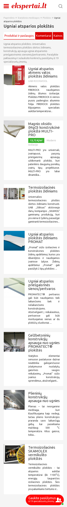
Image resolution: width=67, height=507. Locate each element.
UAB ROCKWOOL (38, 81)
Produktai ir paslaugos (19, 35)
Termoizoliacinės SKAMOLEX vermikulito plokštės (41, 453)
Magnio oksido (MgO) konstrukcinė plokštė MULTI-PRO (44, 129)
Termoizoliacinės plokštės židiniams (43, 189)
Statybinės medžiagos (28, 18)
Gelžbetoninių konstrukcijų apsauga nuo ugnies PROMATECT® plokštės (44, 342)
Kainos (58, 35)
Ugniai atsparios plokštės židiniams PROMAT (43, 238)
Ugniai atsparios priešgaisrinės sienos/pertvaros (41, 285)
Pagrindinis (9, 18)
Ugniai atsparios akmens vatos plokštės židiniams (43, 72)
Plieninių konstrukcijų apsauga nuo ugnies (44, 397)
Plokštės (47, 18)
